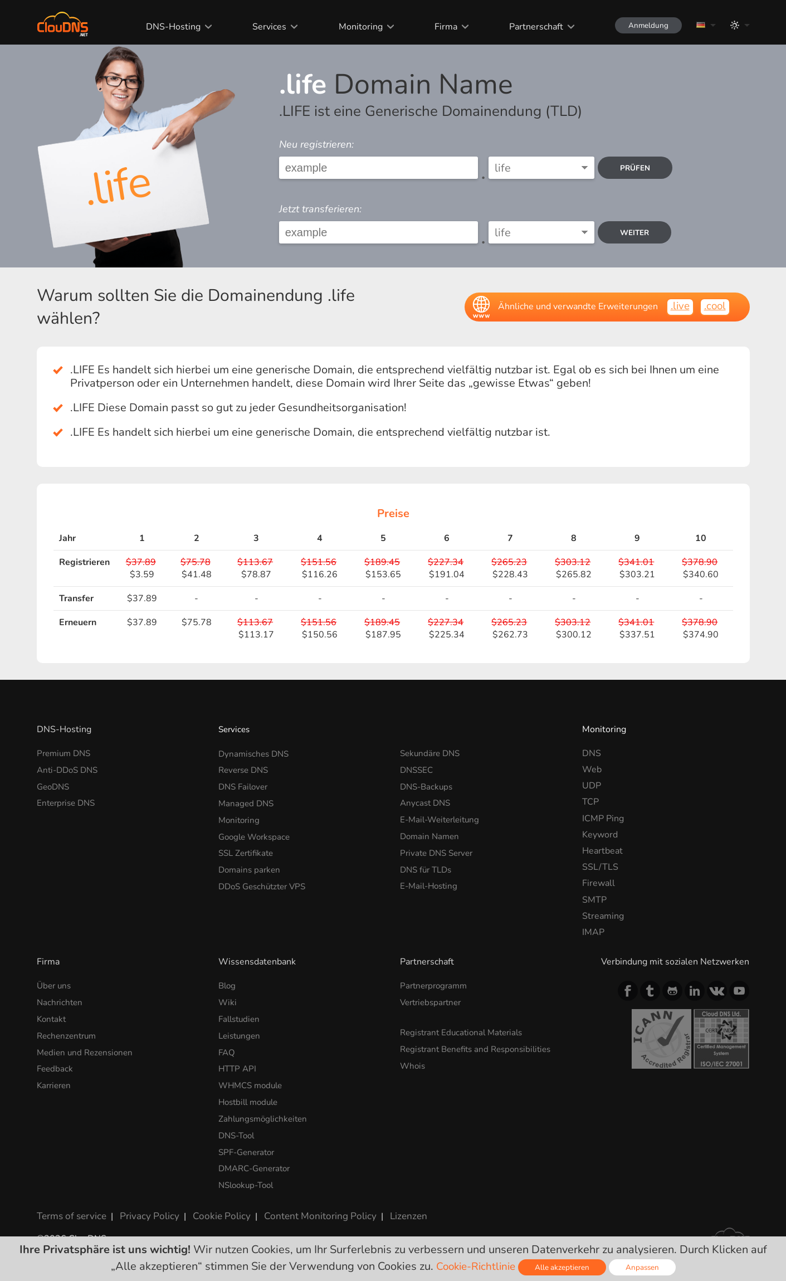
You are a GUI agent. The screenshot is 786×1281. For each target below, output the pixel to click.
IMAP (593, 932)
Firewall (598, 883)
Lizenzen (386, 1211)
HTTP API (238, 1067)
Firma (438, 27)
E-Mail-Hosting (431, 883)
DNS (591, 753)
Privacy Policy (143, 1211)
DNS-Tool (238, 1132)
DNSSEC (418, 769)
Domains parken (251, 867)
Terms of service (70, 1211)
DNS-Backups (428, 786)
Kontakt (52, 1018)
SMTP (594, 900)
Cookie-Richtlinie (475, 1266)
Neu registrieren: (316, 144)
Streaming (603, 916)
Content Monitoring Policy (303, 1211)
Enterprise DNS (68, 802)
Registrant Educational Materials (465, 1032)
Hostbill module (251, 1100)
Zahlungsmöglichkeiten (265, 1116)
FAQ (227, 1051)
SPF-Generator (249, 1148)
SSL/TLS (600, 867)
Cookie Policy (211, 1211)
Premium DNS (66, 753)
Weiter (637, 232)
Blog (227, 986)
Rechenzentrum (68, 1035)
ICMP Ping (603, 818)
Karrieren (55, 1083)
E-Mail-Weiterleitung (443, 818)
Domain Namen (431, 835)
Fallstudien (240, 1018)
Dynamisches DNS (255, 753)
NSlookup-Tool (248, 1181)
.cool (714, 306)
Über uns (55, 986)
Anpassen (645, 1267)
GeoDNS (54, 786)
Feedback (56, 1067)
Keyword (600, 835)
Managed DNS (247, 802)
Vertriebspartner (433, 1002)
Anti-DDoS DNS (70, 769)
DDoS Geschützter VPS (265, 883)
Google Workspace (256, 835)
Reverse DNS (245, 769)
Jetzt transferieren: (320, 209)
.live (677, 306)
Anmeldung (644, 25)
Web (592, 769)
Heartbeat (602, 851)
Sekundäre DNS (432, 753)
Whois (413, 1064)
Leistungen (240, 1035)
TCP (590, 802)
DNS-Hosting (166, 27)
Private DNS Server (439, 851)
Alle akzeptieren (564, 1267)
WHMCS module (252, 1083)
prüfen (637, 168)
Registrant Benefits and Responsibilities (481, 1048)
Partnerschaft (529, 27)
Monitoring (353, 27)
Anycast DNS (426, 802)
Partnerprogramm (436, 986)
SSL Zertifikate (248, 851)
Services (263, 27)
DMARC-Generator (257, 1164)
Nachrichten (61, 1002)
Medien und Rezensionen (87, 1051)
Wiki (227, 1002)
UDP (591, 786)
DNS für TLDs (428, 867)
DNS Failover (245, 786)
